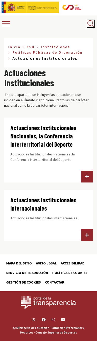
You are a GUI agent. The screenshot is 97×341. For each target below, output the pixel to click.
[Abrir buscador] (91, 24)
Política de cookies (69, 272)
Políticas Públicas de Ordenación (47, 52)
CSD (31, 47)
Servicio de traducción (27, 272)
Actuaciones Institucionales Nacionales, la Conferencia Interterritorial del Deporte (43, 136)
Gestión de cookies (23, 282)
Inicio (14, 47)
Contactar (54, 282)
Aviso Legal (46, 263)
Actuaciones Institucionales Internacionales (43, 204)
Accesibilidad (73, 263)
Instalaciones (55, 47)
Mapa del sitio (19, 263)
